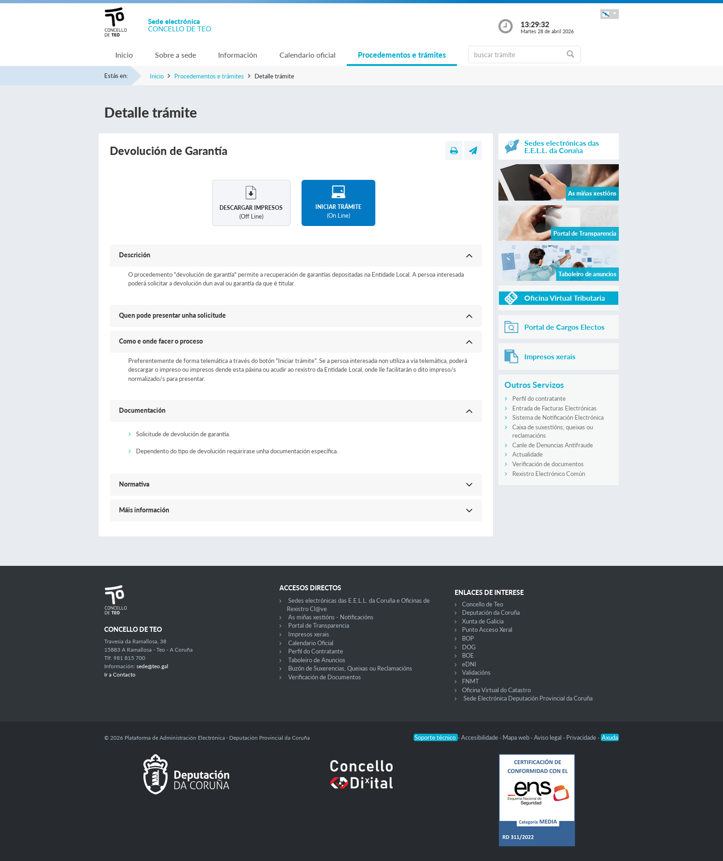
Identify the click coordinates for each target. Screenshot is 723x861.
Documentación (142, 410)
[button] (609, 14)
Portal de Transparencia (318, 625)
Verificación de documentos (548, 464)
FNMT (470, 681)
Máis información (144, 510)
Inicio (124, 54)
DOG (469, 647)
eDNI (469, 664)
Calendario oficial (307, 54)
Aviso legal (548, 737)
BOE (468, 655)
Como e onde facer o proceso (161, 341)
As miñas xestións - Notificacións (330, 617)
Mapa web (517, 737)
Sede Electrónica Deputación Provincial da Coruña (528, 698)
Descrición (134, 255)
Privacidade (582, 737)
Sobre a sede (175, 54)
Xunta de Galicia (483, 621)
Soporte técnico (436, 737)
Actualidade (527, 454)
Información (237, 54)
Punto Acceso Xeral (487, 629)
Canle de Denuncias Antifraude (552, 445)
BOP (468, 638)
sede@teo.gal (152, 666)
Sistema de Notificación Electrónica (558, 417)
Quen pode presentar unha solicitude (172, 315)
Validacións (476, 672)
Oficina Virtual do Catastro (496, 690)
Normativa (134, 484)
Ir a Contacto (120, 674)
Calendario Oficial (310, 643)
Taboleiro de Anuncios (316, 660)
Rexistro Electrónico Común (548, 473)
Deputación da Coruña (491, 612)
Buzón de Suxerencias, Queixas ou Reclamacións (350, 668)
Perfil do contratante (539, 398)
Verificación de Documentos (324, 677)
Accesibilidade (480, 737)
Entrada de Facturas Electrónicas (554, 408)
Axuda (610, 737)
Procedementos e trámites (402, 54)
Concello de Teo (482, 604)
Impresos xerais (308, 634)
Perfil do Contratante (315, 651)
